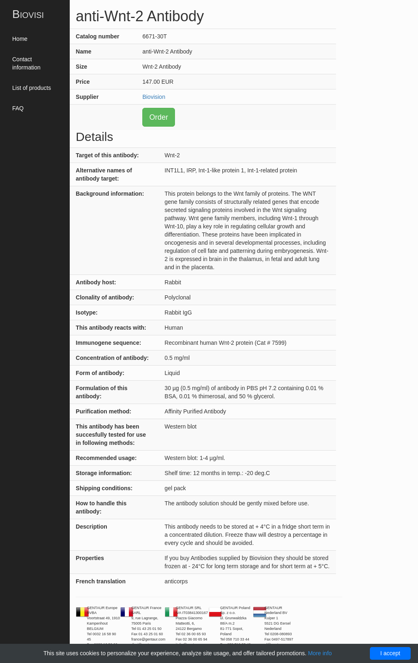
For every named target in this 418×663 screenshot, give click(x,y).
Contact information (26, 63)
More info (320, 653)
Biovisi (28, 14)
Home (19, 39)
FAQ (18, 108)
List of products (31, 88)
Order (158, 117)
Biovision (153, 97)
